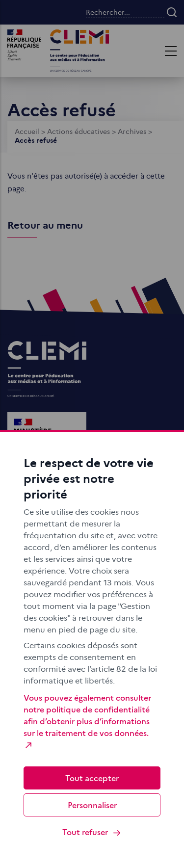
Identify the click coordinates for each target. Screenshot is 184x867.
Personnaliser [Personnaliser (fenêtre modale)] (92, 804)
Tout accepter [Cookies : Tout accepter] (92, 777)
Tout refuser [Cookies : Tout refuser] (92, 832)
